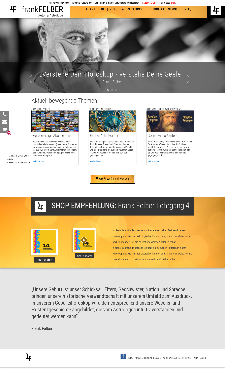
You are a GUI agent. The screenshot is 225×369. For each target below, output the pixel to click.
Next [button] (192, 83)
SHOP (147, 9)
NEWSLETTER (177, 9)
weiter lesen (95, 161)
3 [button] (116, 90)
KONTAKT (159, 9)
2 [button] (112, 90)
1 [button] (108, 90)
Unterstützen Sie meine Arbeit (112, 178)
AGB (165, 358)
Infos (173, 2)
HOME (130, 358)
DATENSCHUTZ (175, 358)
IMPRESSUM (155, 358)
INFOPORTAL (116, 9)
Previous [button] (37, 83)
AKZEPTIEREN (149, 2)
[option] (112, 55)
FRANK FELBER (96, 9)
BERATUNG (134, 9)
